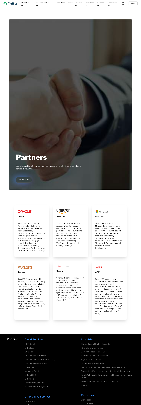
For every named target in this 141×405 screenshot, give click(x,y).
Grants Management (34, 383)
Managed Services (33, 371)
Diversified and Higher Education (96, 344)
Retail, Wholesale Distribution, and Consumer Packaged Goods (106, 376)
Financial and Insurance (92, 348)
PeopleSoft (30, 401)
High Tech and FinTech (91, 360)
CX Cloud (29, 352)
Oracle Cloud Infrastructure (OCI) (40, 360)
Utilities (84, 385)
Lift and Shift (31, 375)
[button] (27, 4)
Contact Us (24, 180)
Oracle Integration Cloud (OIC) (38, 363)
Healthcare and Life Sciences (94, 356)
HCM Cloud (30, 344)
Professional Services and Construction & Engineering (106, 371)
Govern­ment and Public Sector (95, 352)
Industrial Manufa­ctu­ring (92, 363)
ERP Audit (29, 379)
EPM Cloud (29, 367)
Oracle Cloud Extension (35, 356)
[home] (11, 3)
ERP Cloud (29, 348)
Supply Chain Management (37, 387)
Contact (133, 4)
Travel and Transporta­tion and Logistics (99, 381)
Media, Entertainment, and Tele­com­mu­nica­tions (103, 367)
